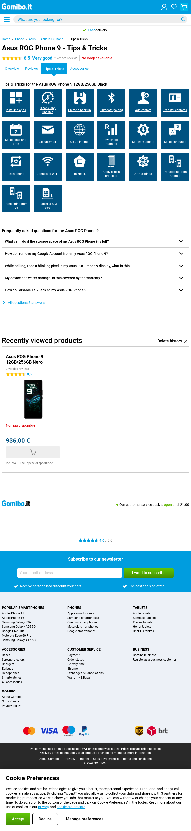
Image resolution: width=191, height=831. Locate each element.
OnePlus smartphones (82, 622)
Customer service (84, 649)
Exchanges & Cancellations (85, 673)
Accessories (13, 649)
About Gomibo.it (50, 759)
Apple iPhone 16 (13, 618)
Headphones (10, 673)
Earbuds (7, 668)
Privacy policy (11, 706)
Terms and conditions (137, 759)
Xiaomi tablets (142, 622)
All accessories (12, 682)
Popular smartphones (23, 608)
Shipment (73, 668)
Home (6, 39)
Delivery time (76, 664)
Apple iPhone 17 (13, 613)
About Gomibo (12, 697)
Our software (10, 701)
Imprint (84, 759)
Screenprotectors (13, 659)
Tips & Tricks (79, 39)
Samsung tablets (144, 618)
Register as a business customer (154, 659)
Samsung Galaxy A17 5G (19, 640)
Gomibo (9, 691)
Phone (19, 39)
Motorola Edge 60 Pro (16, 635)
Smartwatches (11, 677)
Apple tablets (141, 613)
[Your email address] (69, 573)
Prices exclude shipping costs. (141, 749)
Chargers (8, 664)
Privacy (70, 759)
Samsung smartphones (83, 618)
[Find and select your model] (100, 19)
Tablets (140, 608)
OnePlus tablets (143, 631)
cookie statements (71, 807)
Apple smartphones (80, 613)
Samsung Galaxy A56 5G (19, 626)
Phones (74, 608)
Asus (32, 39)
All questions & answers (23, 303)
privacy (43, 807)
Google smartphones (81, 631)
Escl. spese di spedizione (36, 463)
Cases (6, 655)
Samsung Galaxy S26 (16, 622)
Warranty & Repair (79, 677)
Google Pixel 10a (13, 631)
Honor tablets (142, 626)
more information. (139, 753)
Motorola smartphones (82, 626)
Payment (73, 655)
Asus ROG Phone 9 (53, 39)
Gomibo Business (144, 655)
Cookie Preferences (106, 759)
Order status (75, 659)
